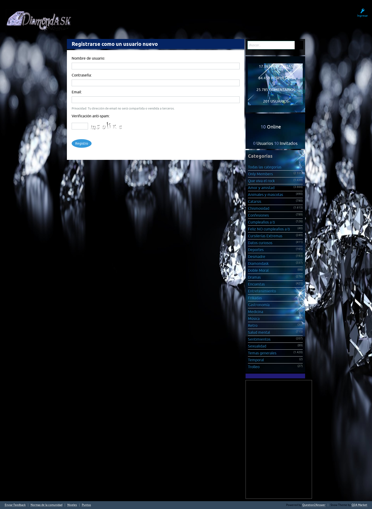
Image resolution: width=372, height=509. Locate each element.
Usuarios (146, 18)
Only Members (260, 174)
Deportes (256, 249)
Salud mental (259, 332)
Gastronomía (259, 305)
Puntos (86, 505)
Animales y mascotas (265, 194)
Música (254, 318)
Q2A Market (359, 505)
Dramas (254, 277)
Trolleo (254, 367)
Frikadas (255, 298)
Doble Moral (258, 270)
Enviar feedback (15, 505)
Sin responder (122, 18)
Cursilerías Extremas (265, 236)
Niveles (72, 505)
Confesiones (258, 215)
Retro (252, 325)
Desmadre (256, 256)
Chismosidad (258, 208)
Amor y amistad (261, 188)
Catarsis (254, 201)
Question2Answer (314, 505)
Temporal (256, 360)
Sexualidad (257, 346)
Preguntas (97, 18)
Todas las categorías (264, 167)
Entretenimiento (262, 291)
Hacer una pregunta (174, 18)
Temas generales (262, 353)
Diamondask (258, 263)
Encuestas (256, 284)
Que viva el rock (261, 181)
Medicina (255, 311)
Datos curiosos (260, 243)
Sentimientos (259, 339)
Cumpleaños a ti (261, 222)
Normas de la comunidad (46, 505)
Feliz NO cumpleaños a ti (269, 229)
